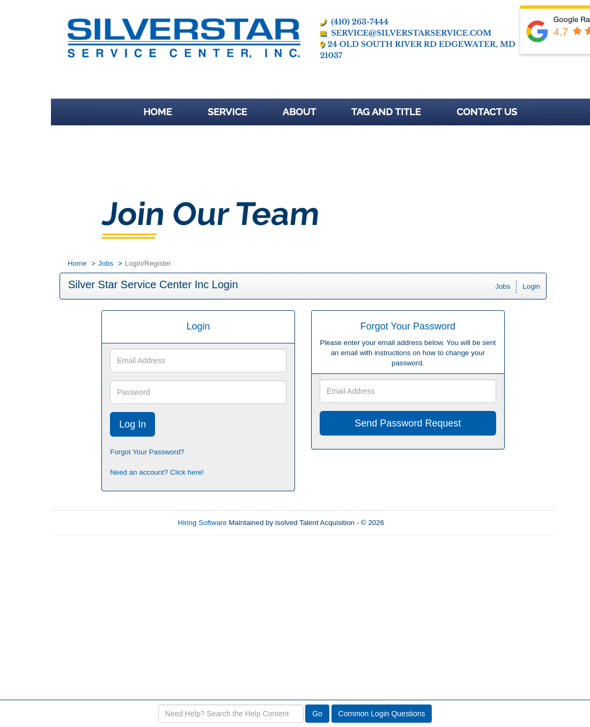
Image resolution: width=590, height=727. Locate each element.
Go (317, 713)
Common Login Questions (381, 713)
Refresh (416, 523)
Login (531, 286)
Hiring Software (202, 523)
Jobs (105, 263)
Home (77, 263)
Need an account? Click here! (157, 472)
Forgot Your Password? (147, 452)
